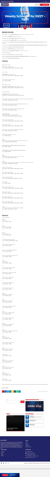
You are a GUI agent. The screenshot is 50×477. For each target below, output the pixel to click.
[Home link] (5, 4)
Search (7, 408)
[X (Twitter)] (41, 1)
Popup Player (44, 4)
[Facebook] (48, 1)
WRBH (7, 396)
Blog (25, 18)
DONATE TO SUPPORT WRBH (7, 1)
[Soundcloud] (43, 1)
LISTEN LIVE (5, 475)
